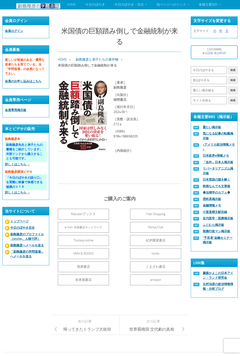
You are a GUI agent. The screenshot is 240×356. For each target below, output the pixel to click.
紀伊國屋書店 (161, 226)
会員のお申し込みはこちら (23, 81)
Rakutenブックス (78, 213)
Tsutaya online (120, 226)
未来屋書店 (120, 253)
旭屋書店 (161, 239)
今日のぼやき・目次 (129, 5)
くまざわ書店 (78, 253)
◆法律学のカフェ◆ (216, 192)
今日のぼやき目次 (22, 227)
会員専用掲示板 (15, 110)
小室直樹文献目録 (215, 212)
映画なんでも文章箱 (216, 186)
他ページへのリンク (171, 5)
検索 (233, 70)
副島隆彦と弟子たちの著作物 (97, 59)
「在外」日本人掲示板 (218, 162)
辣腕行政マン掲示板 (216, 231)
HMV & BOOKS (78, 239)
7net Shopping (120, 213)
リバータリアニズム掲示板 (218, 171)
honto (120, 239)
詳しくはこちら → (17, 164)
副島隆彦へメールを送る (27, 245)
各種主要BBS (208, 5)
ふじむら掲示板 (213, 225)
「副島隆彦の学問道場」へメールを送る (27, 254)
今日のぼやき (95, 5)
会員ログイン (14, 31)
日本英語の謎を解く (216, 179)
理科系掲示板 (212, 199)
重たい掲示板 (212, 127)
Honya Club (78, 226)
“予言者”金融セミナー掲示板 (217, 240)
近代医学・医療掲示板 (218, 218)
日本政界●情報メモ (216, 155)
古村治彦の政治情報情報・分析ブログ (218, 286)
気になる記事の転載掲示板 (218, 136)
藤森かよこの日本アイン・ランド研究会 (218, 275)
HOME (71, 5)
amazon (161, 253)
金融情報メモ (212, 205)
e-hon (161, 213)
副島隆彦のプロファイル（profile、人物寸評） (27, 236)
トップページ (19, 221)
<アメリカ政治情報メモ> (219, 147)
